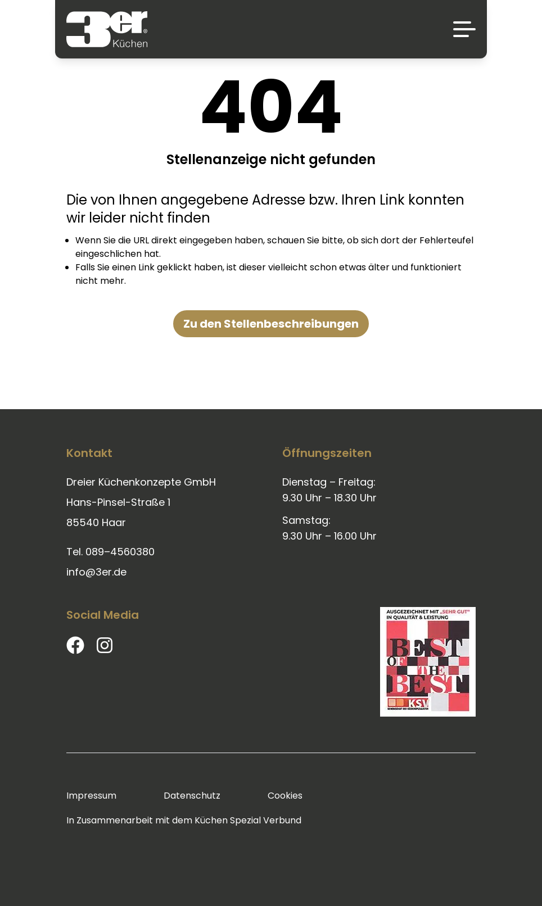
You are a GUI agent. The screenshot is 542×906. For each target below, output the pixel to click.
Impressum (91, 795)
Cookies (285, 795)
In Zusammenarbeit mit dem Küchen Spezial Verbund (183, 820)
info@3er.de (96, 572)
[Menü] (464, 29)
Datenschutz (192, 795)
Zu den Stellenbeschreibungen (271, 324)
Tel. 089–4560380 (110, 552)
